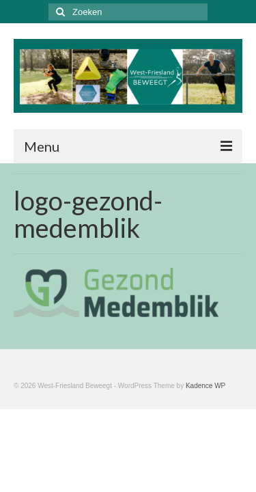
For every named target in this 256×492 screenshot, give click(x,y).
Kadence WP (205, 386)
